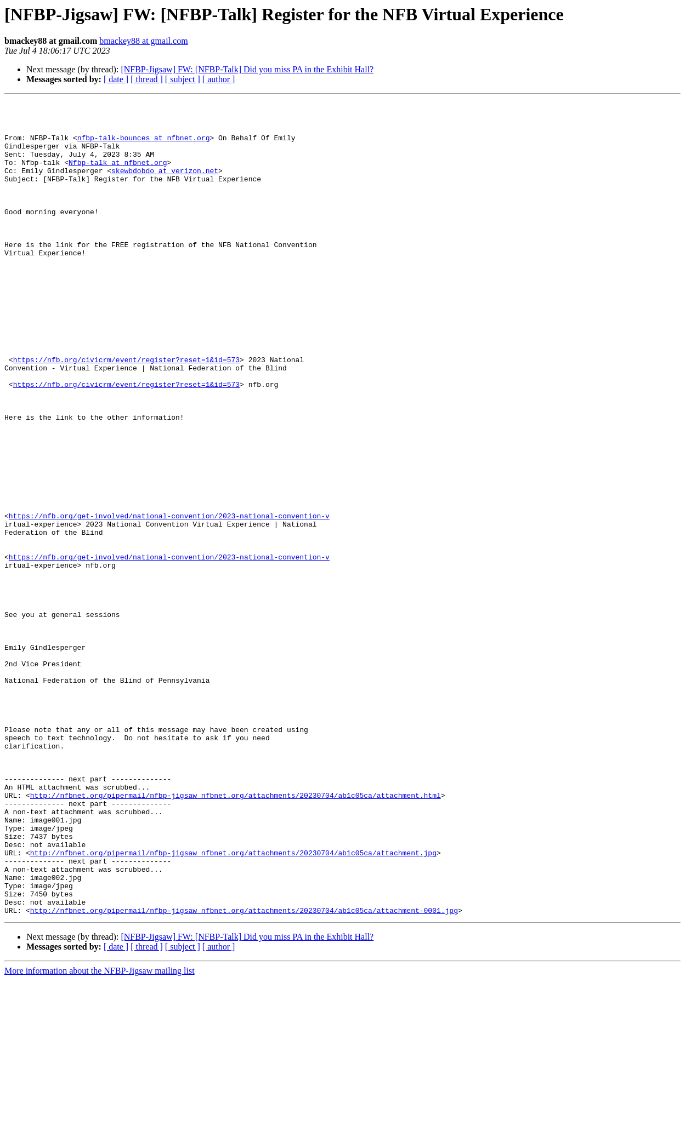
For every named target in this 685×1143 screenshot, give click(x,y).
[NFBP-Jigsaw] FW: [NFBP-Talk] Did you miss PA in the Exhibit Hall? (247, 69)
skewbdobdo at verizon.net (164, 185)
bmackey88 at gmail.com (143, 40)
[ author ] (218, 79)
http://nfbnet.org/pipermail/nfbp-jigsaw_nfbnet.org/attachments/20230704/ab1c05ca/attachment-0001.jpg (244, 1073)
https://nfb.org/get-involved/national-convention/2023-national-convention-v (169, 599)
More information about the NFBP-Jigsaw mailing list (99, 1133)
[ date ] (116, 79)
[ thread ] (147, 79)
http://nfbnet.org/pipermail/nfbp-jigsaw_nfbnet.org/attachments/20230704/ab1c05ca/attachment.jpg (233, 1004)
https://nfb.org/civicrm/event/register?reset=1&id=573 (126, 412)
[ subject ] (182, 79)
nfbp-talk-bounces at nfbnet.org (143, 146)
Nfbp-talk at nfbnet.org (118, 175)
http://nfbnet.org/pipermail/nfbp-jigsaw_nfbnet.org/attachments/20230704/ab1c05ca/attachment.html (235, 935)
